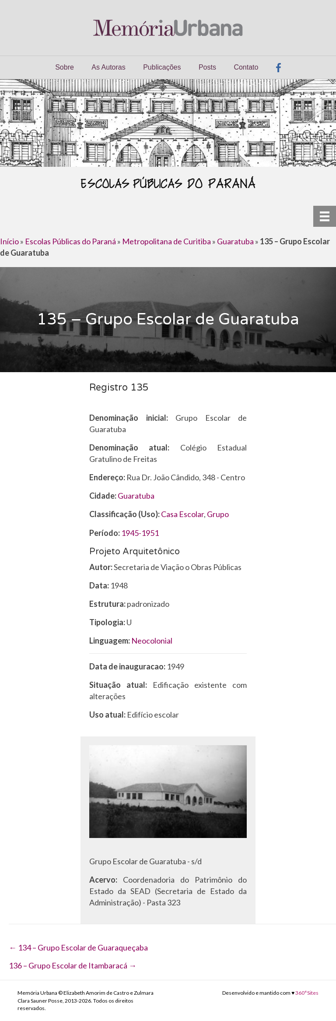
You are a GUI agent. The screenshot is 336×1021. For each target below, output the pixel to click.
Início (9, 241)
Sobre (64, 67)
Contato (246, 67)
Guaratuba (235, 241)
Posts (207, 67)
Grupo (218, 514)
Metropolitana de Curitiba (166, 241)
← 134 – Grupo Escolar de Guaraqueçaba (78, 947)
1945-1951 (140, 533)
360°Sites (306, 992)
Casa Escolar (182, 514)
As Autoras (108, 67)
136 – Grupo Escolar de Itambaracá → (72, 965)
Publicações (162, 67)
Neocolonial (151, 640)
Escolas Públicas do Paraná (70, 241)
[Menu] (324, 216)
